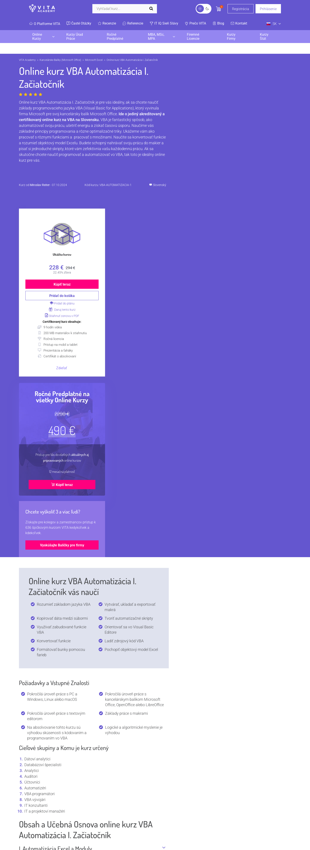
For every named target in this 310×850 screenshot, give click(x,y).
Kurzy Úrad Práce (74, 36)
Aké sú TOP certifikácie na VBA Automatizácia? (92, 643)
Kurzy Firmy (231, 36)
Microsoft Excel (94, 59)
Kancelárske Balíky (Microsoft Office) (60, 59)
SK (272, 24)
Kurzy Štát (264, 36)
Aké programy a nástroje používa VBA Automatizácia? (92, 679)
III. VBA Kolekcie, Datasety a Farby (92, 532)
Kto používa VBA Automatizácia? (92, 601)
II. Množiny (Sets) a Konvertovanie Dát (92, 518)
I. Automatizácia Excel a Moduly (92, 479)
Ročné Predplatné (115, 36)
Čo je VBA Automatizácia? (92, 586)
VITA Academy (27, 59)
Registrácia (240, 9)
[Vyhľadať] (124, 8)
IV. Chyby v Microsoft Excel (92, 546)
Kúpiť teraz (217, 146)
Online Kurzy (37, 36)
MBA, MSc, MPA (156, 36)
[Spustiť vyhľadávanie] (152, 8)
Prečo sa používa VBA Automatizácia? (92, 629)
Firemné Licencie (193, 36)
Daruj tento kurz (217, 172)
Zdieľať (216, 230)
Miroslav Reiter (40, 185)
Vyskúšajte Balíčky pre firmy (217, 407)
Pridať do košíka (217, 158)
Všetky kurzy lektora (79, 796)
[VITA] (42, 8)
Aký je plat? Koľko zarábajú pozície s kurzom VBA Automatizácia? (92, 661)
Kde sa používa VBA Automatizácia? (92, 615)
